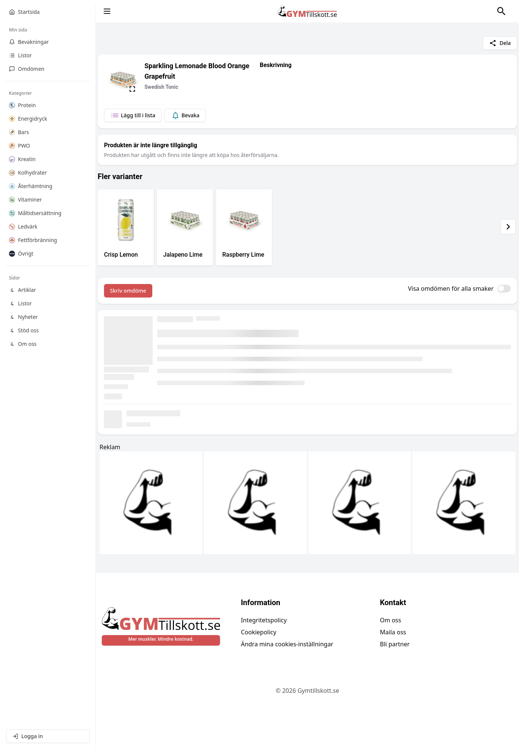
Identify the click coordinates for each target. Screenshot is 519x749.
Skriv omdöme (128, 290)
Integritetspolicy (264, 620)
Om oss (390, 620)
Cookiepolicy (259, 632)
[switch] (504, 288)
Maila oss (393, 632)
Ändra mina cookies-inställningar (287, 644)
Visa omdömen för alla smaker (451, 288)
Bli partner (395, 644)
